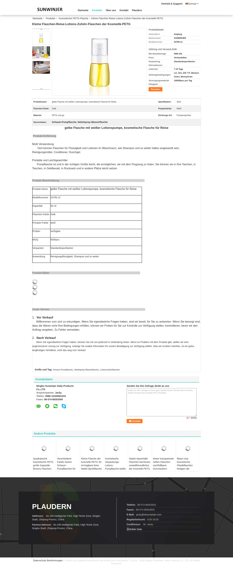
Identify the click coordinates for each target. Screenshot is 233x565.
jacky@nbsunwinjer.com (148, 514)
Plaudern (137, 10)
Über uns (111, 10)
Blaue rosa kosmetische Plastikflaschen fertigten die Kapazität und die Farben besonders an (186, 468)
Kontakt (124, 10)
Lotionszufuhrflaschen (110, 370)
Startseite (83, 10)
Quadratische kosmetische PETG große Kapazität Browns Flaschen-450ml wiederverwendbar (43, 467)
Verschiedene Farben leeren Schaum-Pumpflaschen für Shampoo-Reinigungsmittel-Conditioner (66, 468)
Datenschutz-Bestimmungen (48, 560)
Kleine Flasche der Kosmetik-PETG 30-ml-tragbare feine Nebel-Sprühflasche (91, 463)
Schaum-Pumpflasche (63, 370)
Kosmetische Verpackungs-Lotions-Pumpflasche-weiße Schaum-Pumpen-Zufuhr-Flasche (115, 467)
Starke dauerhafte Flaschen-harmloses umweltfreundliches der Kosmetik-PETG (139, 463)
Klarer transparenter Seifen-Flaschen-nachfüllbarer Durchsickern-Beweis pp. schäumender (163, 467)
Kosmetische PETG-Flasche (73, 18)
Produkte (97, 10)
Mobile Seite (134, 529)
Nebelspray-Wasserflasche (86, 370)
